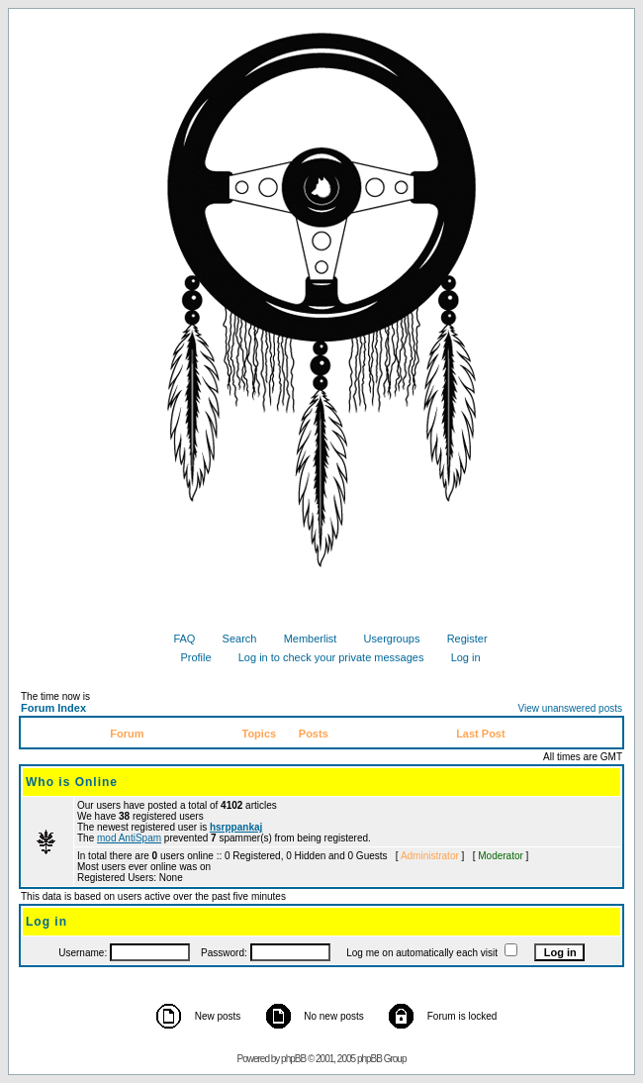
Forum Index (53, 708)
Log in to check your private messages (324, 657)
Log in (458, 657)
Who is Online (72, 782)
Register (460, 638)
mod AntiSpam (129, 838)
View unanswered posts (570, 708)
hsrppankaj (236, 827)
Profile (188, 657)
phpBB (293, 1058)
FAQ (176, 638)
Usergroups (384, 638)
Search (232, 638)
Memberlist (303, 638)
